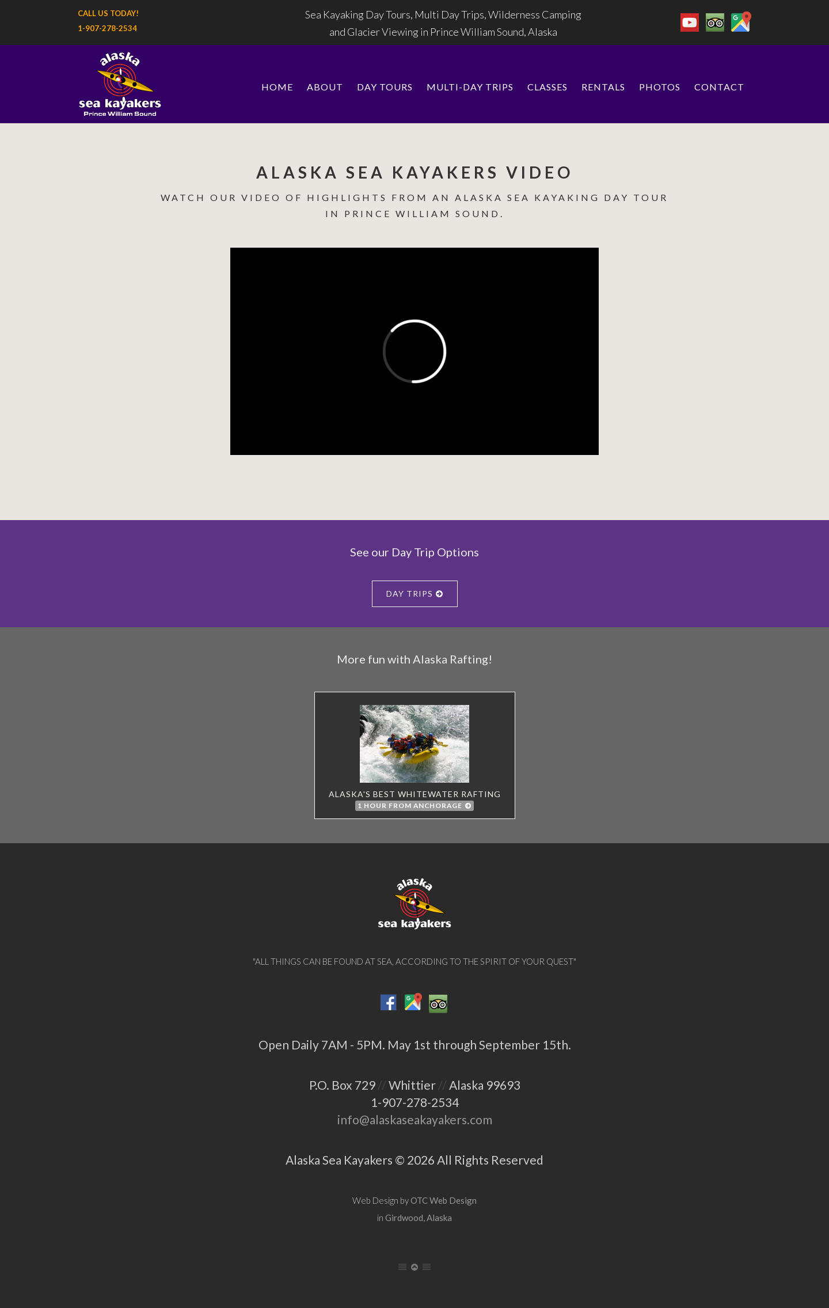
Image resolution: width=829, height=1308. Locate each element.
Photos (659, 86)
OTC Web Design (443, 1200)
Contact (719, 86)
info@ (353, 1119)
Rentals (603, 86)
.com (479, 1119)
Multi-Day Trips (470, 86)
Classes (547, 86)
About (325, 86)
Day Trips (414, 593)
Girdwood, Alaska (418, 1217)
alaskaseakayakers (418, 1119)
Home (277, 86)
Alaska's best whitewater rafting (415, 758)
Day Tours (385, 86)
